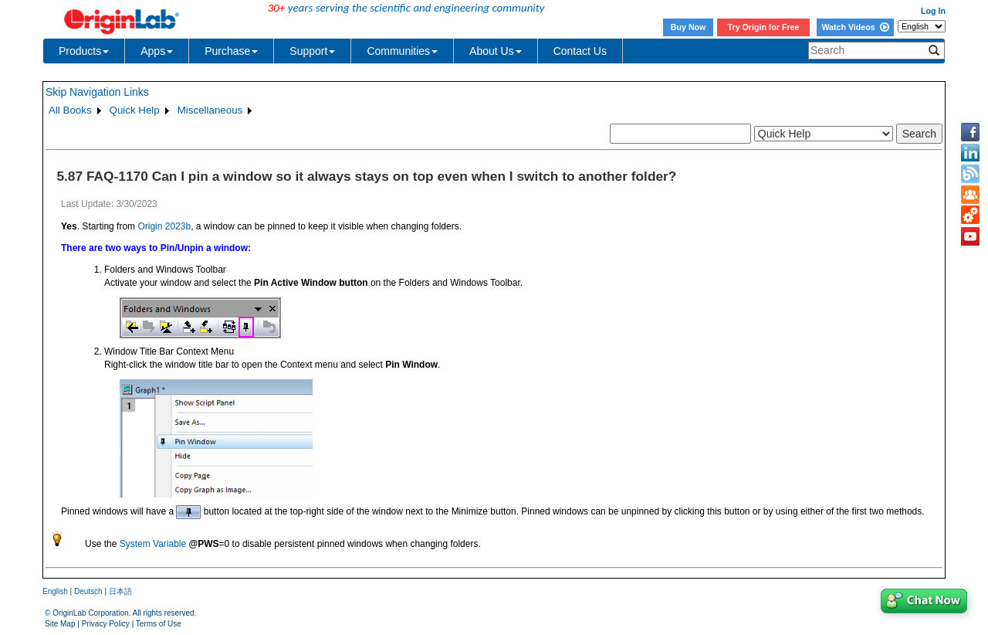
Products (84, 51)
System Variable (153, 543)
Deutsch (88, 591)
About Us (495, 51)
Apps (156, 51)
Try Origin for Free (764, 27)
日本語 (120, 591)
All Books (70, 110)
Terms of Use (158, 624)
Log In (933, 10)
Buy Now (688, 27)
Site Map (60, 624)
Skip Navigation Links (97, 92)
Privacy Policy (106, 624)
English (55, 591)
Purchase (231, 51)
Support (312, 51)
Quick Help (135, 110)
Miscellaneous (210, 110)
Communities (402, 51)
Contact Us (580, 51)
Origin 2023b (164, 226)
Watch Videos (854, 27)
